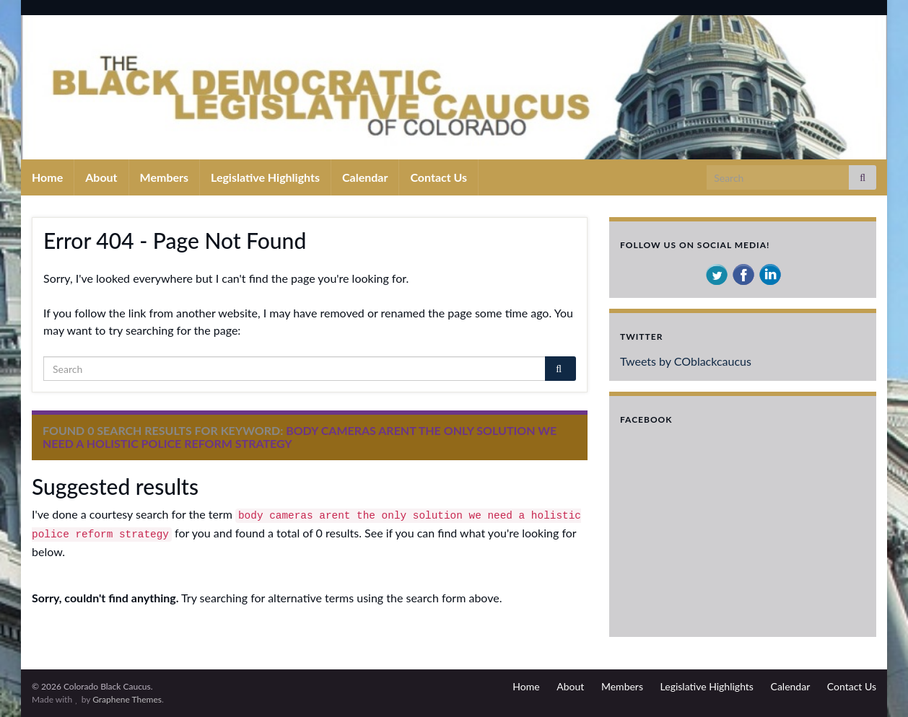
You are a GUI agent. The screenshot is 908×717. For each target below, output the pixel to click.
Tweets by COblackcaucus (685, 361)
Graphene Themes (127, 699)
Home (47, 177)
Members (164, 177)
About (101, 177)
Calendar (365, 177)
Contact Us (438, 177)
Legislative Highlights (265, 177)
